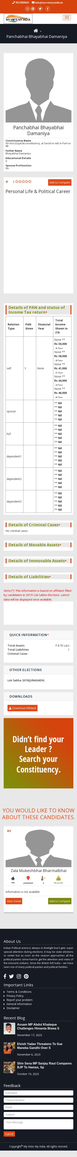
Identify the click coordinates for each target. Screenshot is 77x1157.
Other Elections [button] (25, 670)
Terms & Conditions (19, 992)
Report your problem (20, 1000)
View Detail (14, 901)
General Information (19, 1004)
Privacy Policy (15, 996)
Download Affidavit (22, 708)
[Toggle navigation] (67, 17)
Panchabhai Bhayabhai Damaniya (36, 36)
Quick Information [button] (29, 635)
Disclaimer (13, 1008)
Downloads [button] (20, 696)
